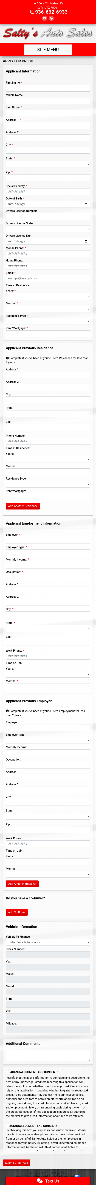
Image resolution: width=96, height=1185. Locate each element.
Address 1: (12, 120)
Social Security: (16, 186)
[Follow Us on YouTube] (44, 18)
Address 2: (12, 132)
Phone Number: (16, 435)
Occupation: (13, 572)
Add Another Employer (22, 883)
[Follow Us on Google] (51, 18)
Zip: (8, 172)
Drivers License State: (19, 223)
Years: (10, 291)
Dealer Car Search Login (25, 1176)
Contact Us (49, 1173)
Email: (10, 273)
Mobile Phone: (15, 248)
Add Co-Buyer (16, 912)
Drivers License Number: (21, 211)
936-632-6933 (51, 12)
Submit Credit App (16, 1162)
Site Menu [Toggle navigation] (48, 49)
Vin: (8, 1011)
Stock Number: (15, 949)
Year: (9, 961)
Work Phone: (14, 650)
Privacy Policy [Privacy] (60, 1173)
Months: (11, 303)
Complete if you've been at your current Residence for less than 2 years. (47, 360)
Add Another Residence (23, 506)
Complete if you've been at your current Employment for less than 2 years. (45, 713)
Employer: (12, 534)
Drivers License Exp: (18, 235)
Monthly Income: (16, 559)
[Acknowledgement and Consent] (7, 1072)
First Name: (13, 82)
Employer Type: (15, 547)
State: (9, 158)
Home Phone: (14, 260)
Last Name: (13, 107)
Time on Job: (14, 663)
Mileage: (11, 1023)
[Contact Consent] (7, 1126)
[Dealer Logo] (48, 33)
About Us (40, 1173)
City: (9, 144)
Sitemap (52, 1176)
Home (32, 1173)
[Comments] (48, 1055)
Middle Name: (14, 95)
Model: (10, 986)
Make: (10, 974)
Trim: (9, 998)
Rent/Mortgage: (16, 328)
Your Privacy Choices (68, 1176)
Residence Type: (16, 315)
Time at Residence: (18, 285)
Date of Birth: (14, 198)
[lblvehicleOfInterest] (48, 942)
